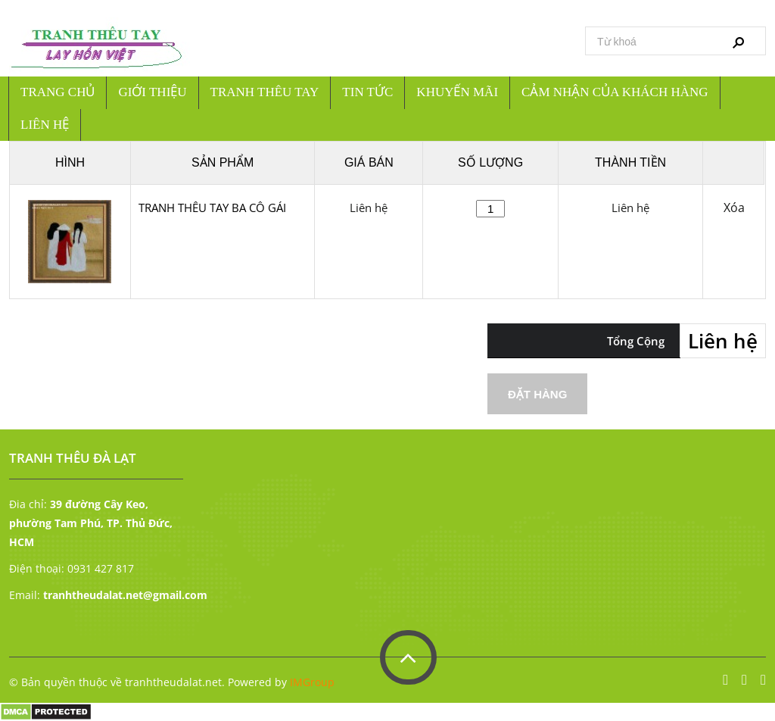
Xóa (734, 208)
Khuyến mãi (457, 92)
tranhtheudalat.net (173, 682)
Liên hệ (44, 124)
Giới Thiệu (152, 92)
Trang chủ (57, 92)
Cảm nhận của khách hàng (614, 92)
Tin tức (367, 92)
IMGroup (312, 682)
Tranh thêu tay (264, 92)
